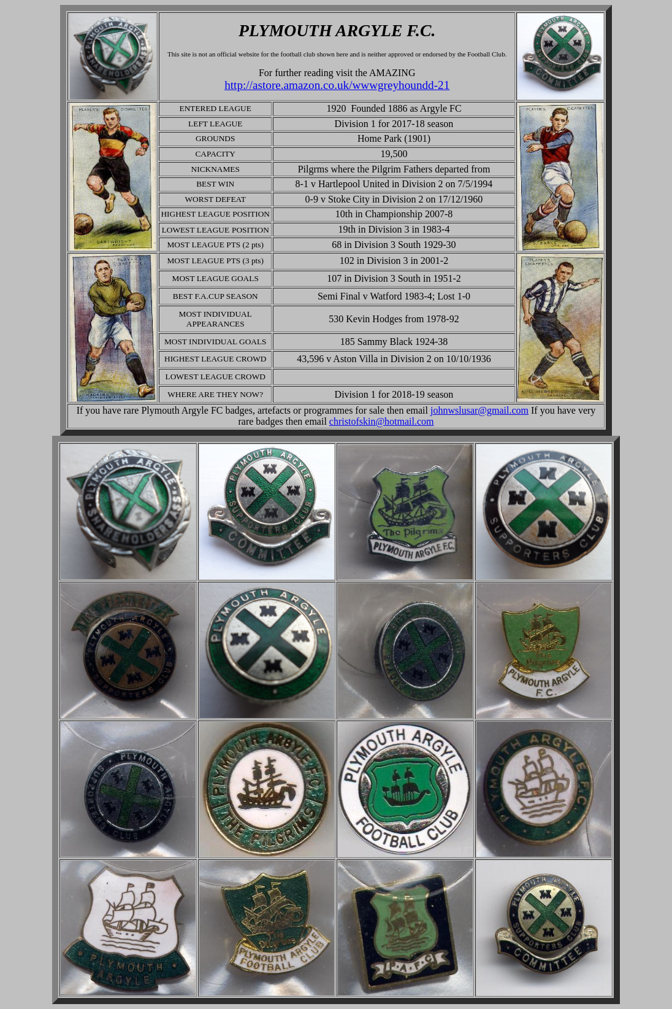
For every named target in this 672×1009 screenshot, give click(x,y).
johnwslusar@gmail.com (479, 410)
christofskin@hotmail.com (381, 421)
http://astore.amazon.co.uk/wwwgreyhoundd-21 (336, 85)
